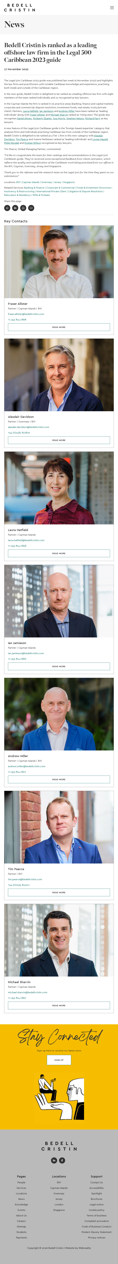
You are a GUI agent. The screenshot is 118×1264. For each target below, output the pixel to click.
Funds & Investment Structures (94, 187)
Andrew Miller (67, 111)
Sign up (59, 1060)
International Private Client (52, 191)
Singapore (69, 182)
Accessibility (96, 1188)
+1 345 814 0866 (17, 658)
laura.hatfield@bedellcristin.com (26, 540)
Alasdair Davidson (21, 417)
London (59, 1204)
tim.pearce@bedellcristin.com (25, 879)
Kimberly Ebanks (42, 118)
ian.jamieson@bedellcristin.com (26, 653)
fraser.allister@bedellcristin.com (26, 314)
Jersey (58, 182)
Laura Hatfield (30, 111)
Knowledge (21, 1204)
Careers (21, 1221)
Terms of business (96, 1215)
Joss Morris (59, 118)
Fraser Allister (37, 114)
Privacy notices (96, 1237)
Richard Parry (92, 118)
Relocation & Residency (18, 195)
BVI (19, 182)
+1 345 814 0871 (17, 771)
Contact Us (96, 1182)
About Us (21, 1215)
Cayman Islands (31, 182)
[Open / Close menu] (112, 7)
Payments (21, 1237)
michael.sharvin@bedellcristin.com (27, 992)
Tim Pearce (22, 139)
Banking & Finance (35, 187)
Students (21, 1232)
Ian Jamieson (46, 111)
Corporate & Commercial (61, 187)
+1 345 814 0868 (17, 319)
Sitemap (21, 1226)
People (21, 1182)
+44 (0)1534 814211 (19, 884)
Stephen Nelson (75, 118)
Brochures (96, 1199)
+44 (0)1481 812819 (19, 432)
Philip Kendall (11, 143)
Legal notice (97, 1204)
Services (21, 1188)
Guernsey (47, 182)
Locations (21, 1193)
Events (21, 1210)
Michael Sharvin (59, 114)
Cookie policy (96, 1210)
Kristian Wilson (32, 143)
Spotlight (96, 1193)
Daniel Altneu (24, 118)
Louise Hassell (100, 139)
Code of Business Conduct (96, 1226)
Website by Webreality (78, 1248)
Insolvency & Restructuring (20, 191)
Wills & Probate (41, 195)
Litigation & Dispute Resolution (86, 191)
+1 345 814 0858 (17, 545)
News (21, 1199)
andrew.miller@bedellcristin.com (26, 766)
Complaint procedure (97, 1221)
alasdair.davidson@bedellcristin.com (28, 427)
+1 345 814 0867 (17, 997)
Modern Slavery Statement (97, 1232)
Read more (59, 327)
